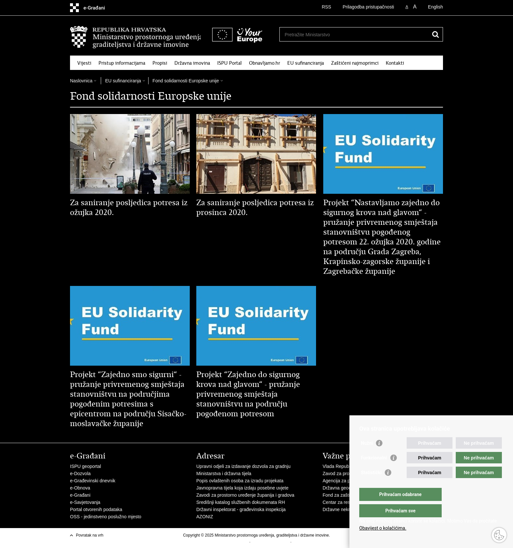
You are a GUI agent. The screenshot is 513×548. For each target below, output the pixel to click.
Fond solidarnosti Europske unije (185, 80)
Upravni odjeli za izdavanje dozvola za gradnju (243, 466)
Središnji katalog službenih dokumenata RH (240, 502)
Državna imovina (192, 63)
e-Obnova (80, 487)
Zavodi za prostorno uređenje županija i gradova (245, 495)
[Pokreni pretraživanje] (435, 34)
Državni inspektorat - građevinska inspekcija (241, 509)
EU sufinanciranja (305, 63)
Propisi (159, 63)
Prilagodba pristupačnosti (368, 6)
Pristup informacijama (121, 63)
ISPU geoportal (85, 466)
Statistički (371, 485)
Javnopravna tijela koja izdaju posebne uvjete (242, 487)
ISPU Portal (229, 63)
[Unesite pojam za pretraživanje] (332, 34)
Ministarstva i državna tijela (223, 473)
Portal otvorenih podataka (96, 509)
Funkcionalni (374, 470)
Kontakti (395, 63)
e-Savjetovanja (85, 502)
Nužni (367, 456)
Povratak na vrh (89, 535)
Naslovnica (81, 80)
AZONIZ (204, 516)
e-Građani (80, 495)
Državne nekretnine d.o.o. (349, 509)
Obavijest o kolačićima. (382, 528)
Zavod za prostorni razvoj (348, 473)
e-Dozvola (80, 473)
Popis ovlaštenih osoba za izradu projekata (239, 480)
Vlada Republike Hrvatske (349, 466)
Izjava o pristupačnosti (271, 541)
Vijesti (84, 63)
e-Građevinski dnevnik (92, 480)
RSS (326, 6)
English (435, 6)
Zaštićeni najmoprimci (355, 63)
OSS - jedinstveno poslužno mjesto (105, 516)
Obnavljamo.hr (264, 63)
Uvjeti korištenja (235, 541)
